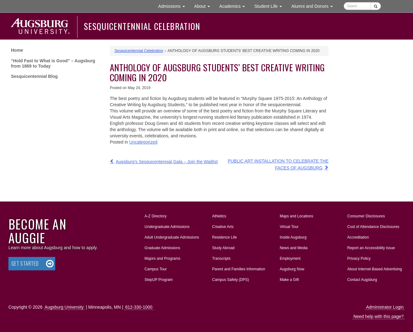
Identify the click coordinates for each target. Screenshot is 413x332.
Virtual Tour (289, 227)
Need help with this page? (378, 316)
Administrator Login (385, 307)
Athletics (219, 216)
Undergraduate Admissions (166, 227)
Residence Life (224, 237)
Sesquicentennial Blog (34, 76)
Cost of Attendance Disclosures (373, 227)
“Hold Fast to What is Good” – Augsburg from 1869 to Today (53, 63)
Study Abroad (223, 248)
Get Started (25, 263)
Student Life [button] (270, 6)
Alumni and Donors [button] (314, 6)
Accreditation (358, 237)
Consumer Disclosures (366, 216)
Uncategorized (143, 142)
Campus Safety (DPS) (230, 279)
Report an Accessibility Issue (371, 248)
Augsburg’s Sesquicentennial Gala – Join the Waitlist (167, 161)
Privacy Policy (359, 258)
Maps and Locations (296, 216)
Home (17, 50)
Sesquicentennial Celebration (142, 26)
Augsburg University (64, 307)
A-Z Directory (155, 216)
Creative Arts (223, 227)
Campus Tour (155, 269)
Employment (290, 258)
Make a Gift (289, 279)
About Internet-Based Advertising (374, 269)
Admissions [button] (173, 6)
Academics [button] (234, 6)
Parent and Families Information (238, 269)
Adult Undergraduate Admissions (171, 237)
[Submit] (376, 6)
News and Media (294, 248)
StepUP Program (158, 279)
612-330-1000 (138, 307)
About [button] (204, 7)
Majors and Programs (162, 257)
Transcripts (221, 258)
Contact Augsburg (362, 279)
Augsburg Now (292, 269)
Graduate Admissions (162, 248)
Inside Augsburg (293, 237)
